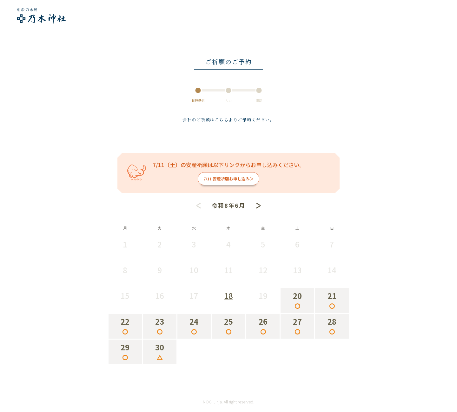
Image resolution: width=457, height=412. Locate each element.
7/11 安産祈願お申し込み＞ (228, 179)
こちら (222, 120)
